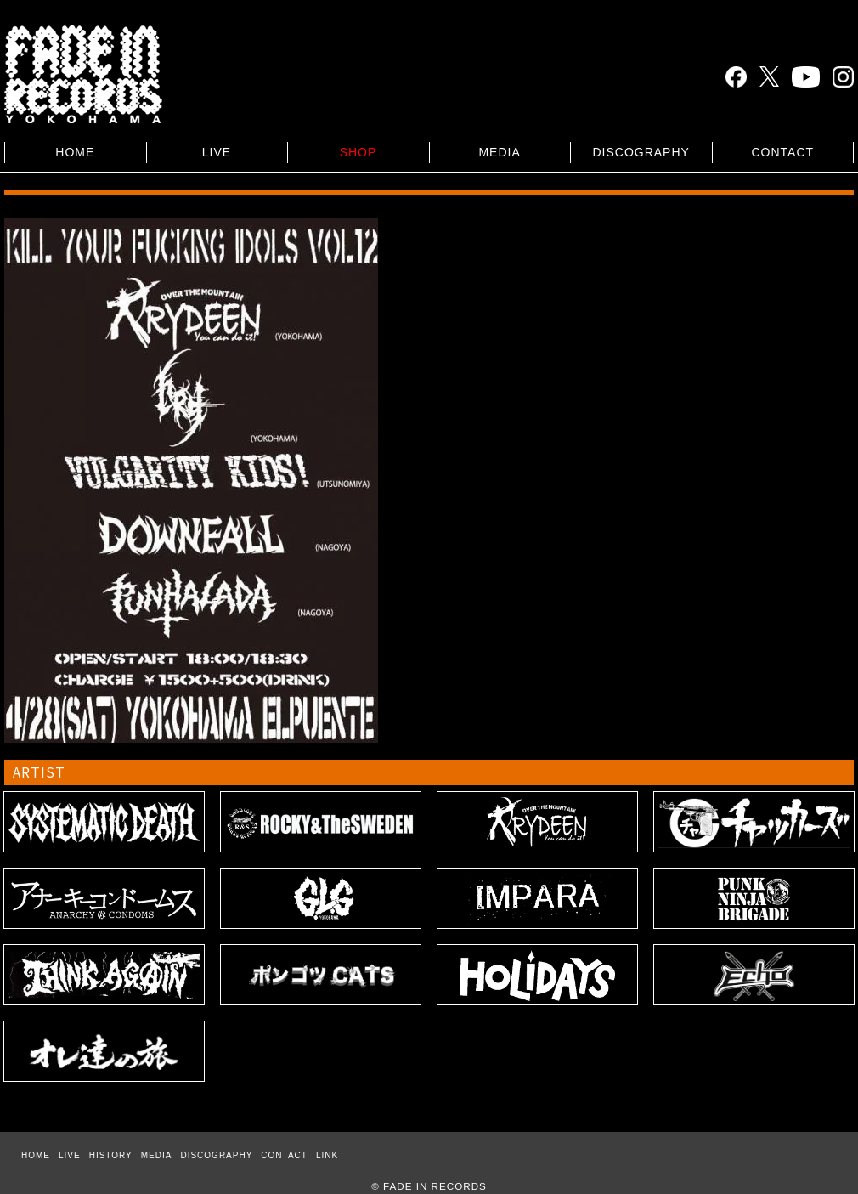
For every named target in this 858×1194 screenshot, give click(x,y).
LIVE (216, 152)
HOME (74, 152)
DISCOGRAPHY (640, 152)
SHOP (358, 152)
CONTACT (782, 152)
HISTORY (111, 1155)
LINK (327, 1155)
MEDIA (499, 152)
